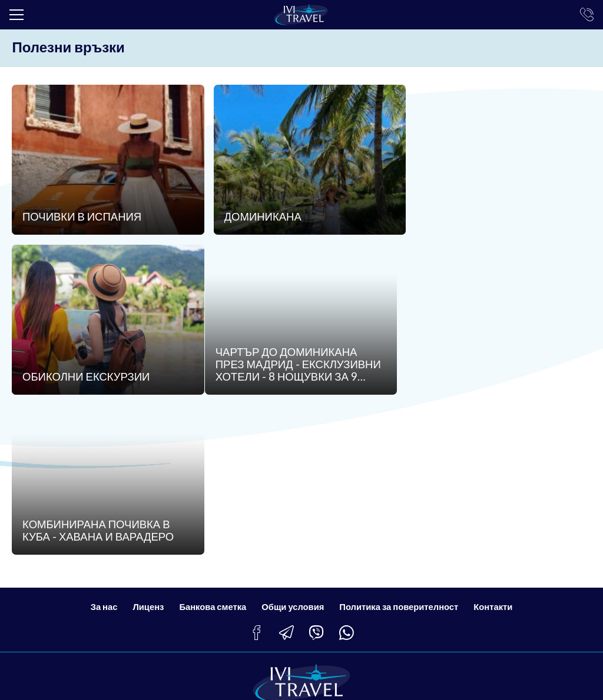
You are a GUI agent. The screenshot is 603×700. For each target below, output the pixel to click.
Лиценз (146, 451)
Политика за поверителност (400, 451)
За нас (101, 451)
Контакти (495, 451)
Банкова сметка (211, 451)
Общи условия (292, 451)
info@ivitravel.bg (61, 626)
